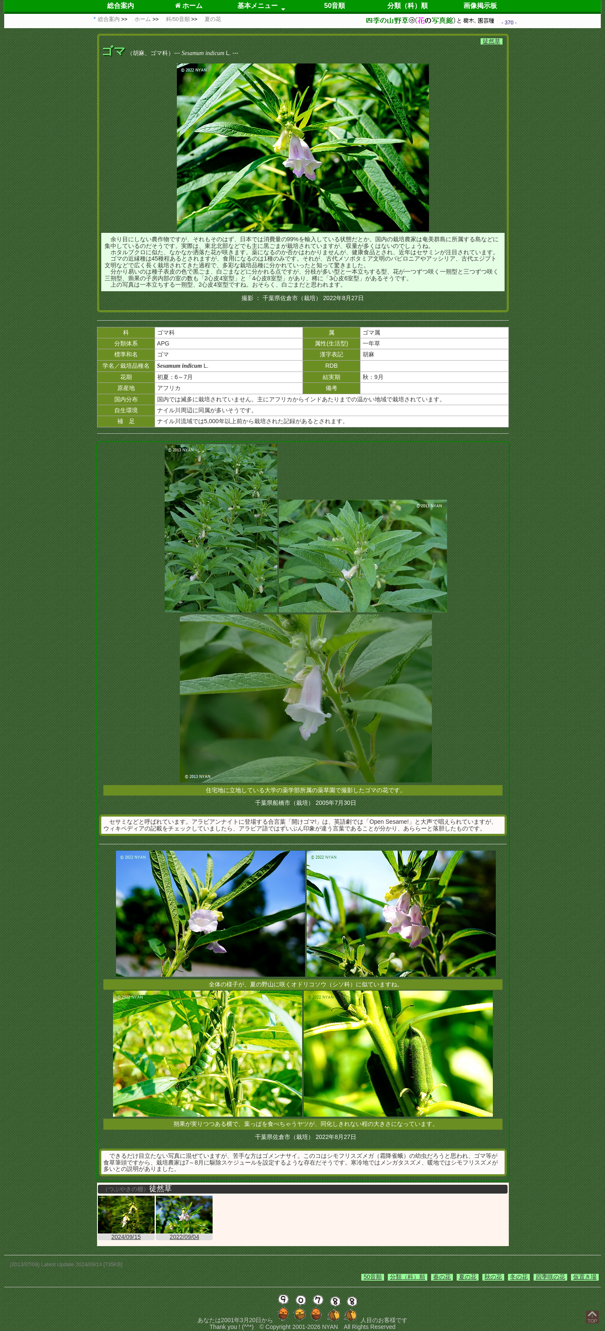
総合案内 (120, 5)
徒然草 (491, 41)
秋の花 (493, 1276)
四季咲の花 (550, 1276)
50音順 (334, 5)
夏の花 (467, 1276)
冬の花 (519, 1276)
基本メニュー (257, 5)
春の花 (442, 1276)
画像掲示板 (480, 5)
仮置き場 (585, 1276)
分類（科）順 (407, 5)
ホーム (189, 5)
